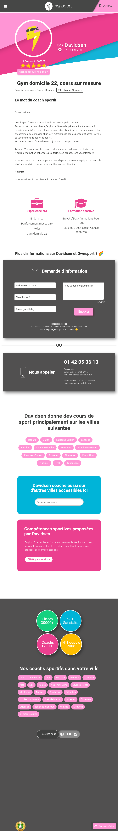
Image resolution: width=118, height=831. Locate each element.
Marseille (60, 677)
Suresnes (70, 699)
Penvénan (66, 447)
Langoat (85, 439)
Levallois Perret (80, 685)
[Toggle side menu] (5, 6)
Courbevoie (54, 692)
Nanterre (64, 706)
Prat (57, 463)
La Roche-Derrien (65, 439)
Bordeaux (74, 677)
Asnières (40, 692)
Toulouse (89, 677)
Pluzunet (43, 463)
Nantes (42, 685)
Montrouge (25, 692)
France (40, 90)
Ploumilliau (88, 455)
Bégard (32, 439)
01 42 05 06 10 (81, 362)
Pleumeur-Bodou (33, 455)
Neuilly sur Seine (59, 685)
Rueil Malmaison (52, 699)
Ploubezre (70, 455)
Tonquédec (73, 463)
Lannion (25, 447)
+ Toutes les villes (28, 714)
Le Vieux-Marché (45, 447)
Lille (31, 685)
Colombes (71, 692)
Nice (22, 685)
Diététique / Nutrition (39, 559)
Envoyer (83, 311)
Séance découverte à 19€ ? (33, 71)
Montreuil (78, 706)
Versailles (24, 706)
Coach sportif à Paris (30, 677)
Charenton (86, 699)
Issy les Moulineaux (29, 699)
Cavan (46, 439)
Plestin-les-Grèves (87, 447)
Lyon (48, 677)
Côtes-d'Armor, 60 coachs (70, 90)
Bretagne (49, 90)
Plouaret (53, 455)
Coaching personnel (24, 90)
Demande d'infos (104, 826)
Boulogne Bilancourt (44, 706)
